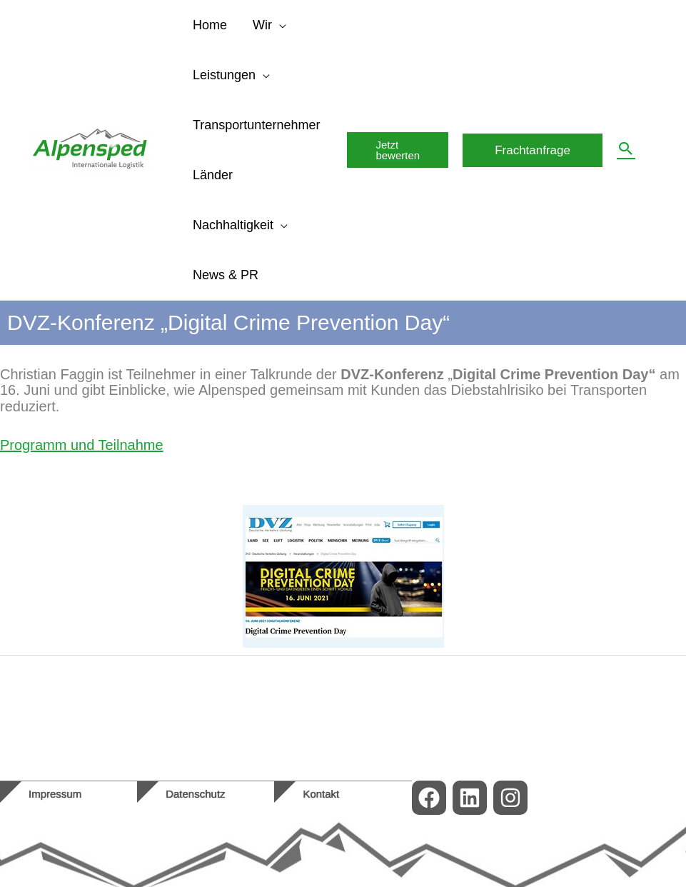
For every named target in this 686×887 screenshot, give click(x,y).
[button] (397, 150)
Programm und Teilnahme (81, 445)
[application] (279, 25)
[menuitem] (661, 150)
